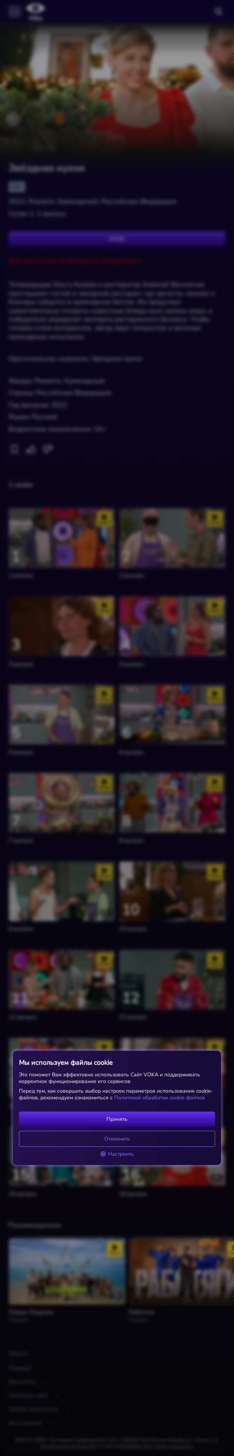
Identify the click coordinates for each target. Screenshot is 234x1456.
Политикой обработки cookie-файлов (159, 1097)
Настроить (117, 1154)
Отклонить (117, 1138)
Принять (117, 1119)
